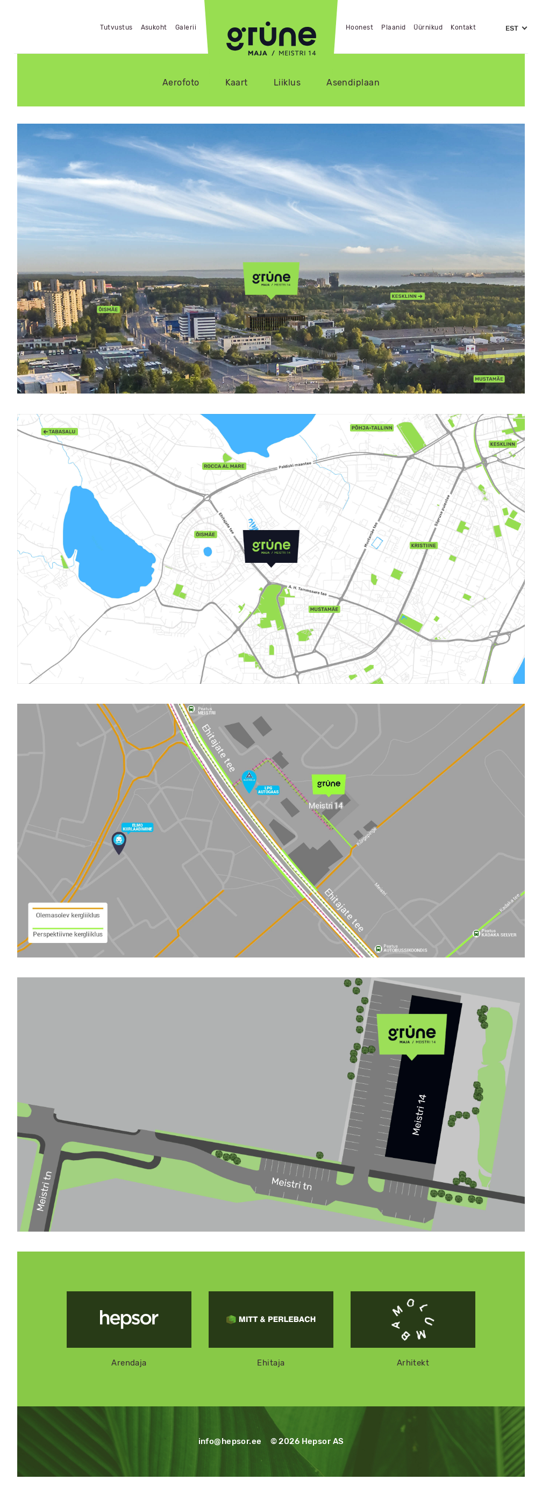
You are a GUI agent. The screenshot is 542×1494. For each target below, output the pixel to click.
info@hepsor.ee (230, 1441)
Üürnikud (428, 27)
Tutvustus (116, 27)
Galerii (185, 27)
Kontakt (463, 27)
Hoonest (359, 27)
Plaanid (393, 27)
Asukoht (154, 27)
